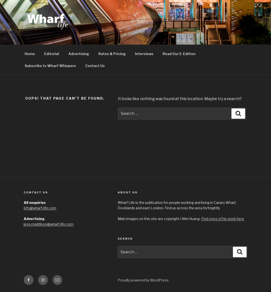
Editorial (51, 54)
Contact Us (95, 66)
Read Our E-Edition (179, 54)
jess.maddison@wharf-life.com (48, 224)
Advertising (78, 54)
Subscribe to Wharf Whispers (50, 66)
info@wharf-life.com (40, 208)
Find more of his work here (222, 219)
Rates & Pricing (112, 54)
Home (30, 54)
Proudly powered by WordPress (143, 280)
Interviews (144, 54)
